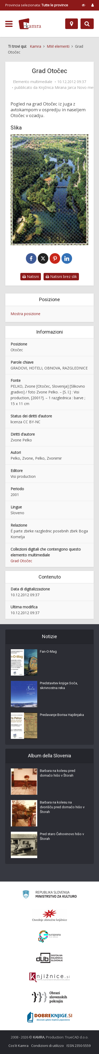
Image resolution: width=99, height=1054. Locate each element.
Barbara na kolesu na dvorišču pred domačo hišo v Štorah (62, 807)
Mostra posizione (25, 313)
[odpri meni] (8, 24)
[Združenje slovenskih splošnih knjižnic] (49, 977)
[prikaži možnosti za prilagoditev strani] (83, 5)
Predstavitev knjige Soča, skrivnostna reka (59, 685)
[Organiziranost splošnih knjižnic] (49, 915)
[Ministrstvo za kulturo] (49, 895)
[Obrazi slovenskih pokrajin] (49, 997)
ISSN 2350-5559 (79, 1045)
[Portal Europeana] (49, 936)
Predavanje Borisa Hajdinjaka (62, 715)
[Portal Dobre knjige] (49, 1017)
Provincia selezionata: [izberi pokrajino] (36, 5)
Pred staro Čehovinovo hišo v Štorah (62, 836)
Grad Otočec (21, 560)
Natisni (30, 276)
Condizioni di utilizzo (47, 1045)
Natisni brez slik (61, 276)
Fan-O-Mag (48, 651)
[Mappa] (71, 23)
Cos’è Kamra (18, 1045)
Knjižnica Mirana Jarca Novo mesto (69, 87)
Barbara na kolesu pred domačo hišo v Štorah (57, 773)
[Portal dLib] (49, 957)
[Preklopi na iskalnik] (87, 23)
